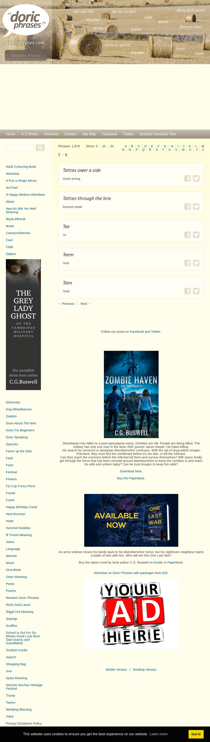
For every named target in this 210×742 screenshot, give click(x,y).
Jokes (10, 542)
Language (13, 549)
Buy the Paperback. (131, 478)
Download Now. (131, 471)
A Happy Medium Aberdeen (25, 194)
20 (112, 146)
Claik (9, 247)
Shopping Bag (16, 664)
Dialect (11, 254)
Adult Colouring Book (21, 166)
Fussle (10, 493)
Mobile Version (116, 669)
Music (10, 563)
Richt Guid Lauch (18, 605)
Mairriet (11, 556)
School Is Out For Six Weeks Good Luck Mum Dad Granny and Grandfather (23, 638)
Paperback (175, 562)
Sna (9, 671)
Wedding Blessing (19, 709)
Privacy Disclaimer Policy (24, 723)
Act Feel (12, 187)
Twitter (128, 134)
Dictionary (13, 402)
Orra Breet (13, 570)
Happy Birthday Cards (21, 507)
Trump (10, 695)
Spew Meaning (16, 678)
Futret (10, 500)
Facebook (109, 134)
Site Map (89, 134)
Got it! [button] (196, 734)
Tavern (11, 702)
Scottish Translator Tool (157, 134)
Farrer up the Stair (19, 451)
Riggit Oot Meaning (19, 611)
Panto (10, 584)
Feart (9, 465)
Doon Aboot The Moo (21, 423)
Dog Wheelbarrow (19, 409)
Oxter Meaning (16, 577)
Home (10, 134)
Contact (70, 134)
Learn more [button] (159, 734)
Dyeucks (12, 444)
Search (11, 657)
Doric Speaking (17, 437)
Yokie (10, 716)
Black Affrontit (15, 219)
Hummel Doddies (18, 528)
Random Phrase (26, 55)
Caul (9, 240)
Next (83, 303)
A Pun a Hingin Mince (21, 180)
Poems (11, 591)
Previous (68, 303)
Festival (11, 472)
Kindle (158, 562)
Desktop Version (144, 669)
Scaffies (11, 625)
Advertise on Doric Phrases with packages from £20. (131, 573)
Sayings (11, 618)
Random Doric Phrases (22, 598)
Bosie (10, 226)
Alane (10, 201)
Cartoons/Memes (18, 233)
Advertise (51, 134)
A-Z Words (29, 134)
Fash (9, 458)
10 (103, 146)
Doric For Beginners (20, 430)
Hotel (9, 521)
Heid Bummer (16, 514)
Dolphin (11, 416)
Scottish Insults (17, 650)
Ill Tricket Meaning (19, 535)
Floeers (11, 479)
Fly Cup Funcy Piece (20, 486)
